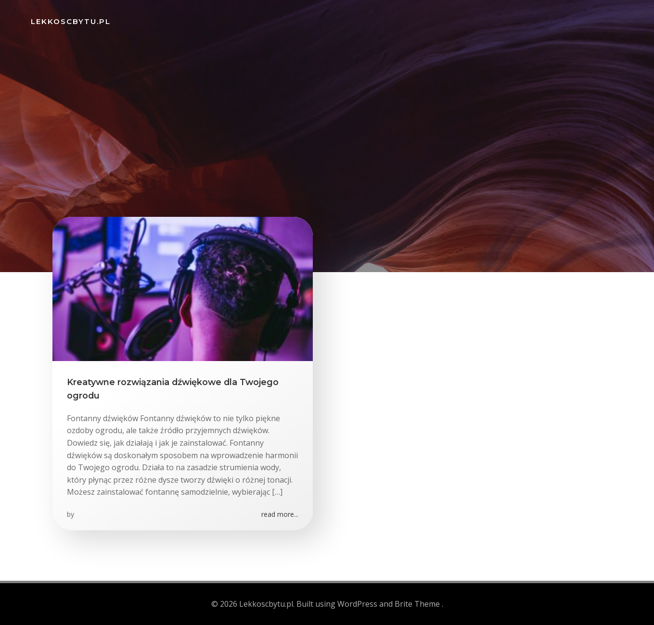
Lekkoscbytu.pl (71, 21)
